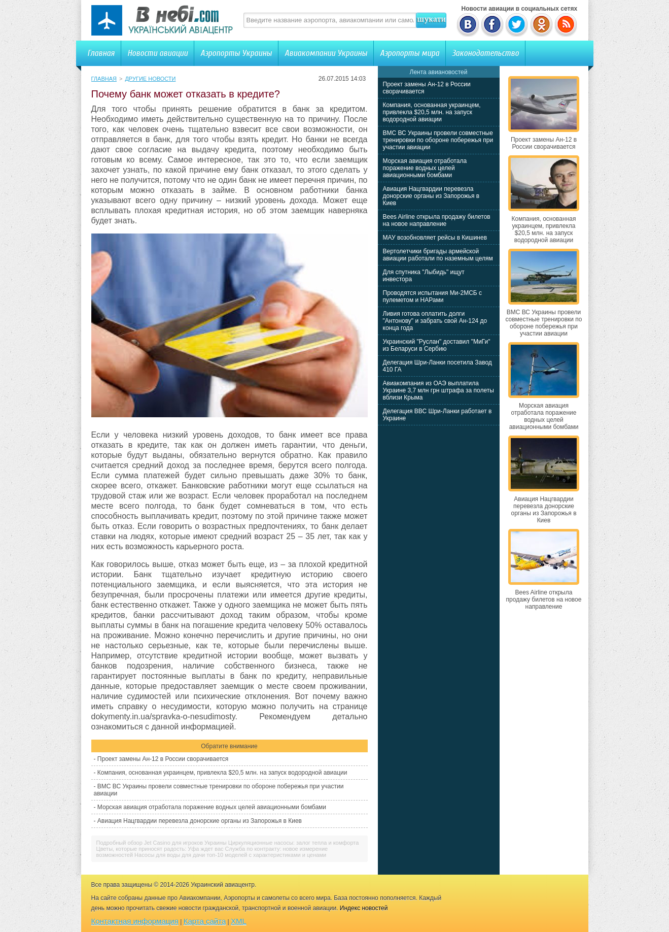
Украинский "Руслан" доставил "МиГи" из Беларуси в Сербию (436, 345)
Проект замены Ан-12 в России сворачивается (162, 758)
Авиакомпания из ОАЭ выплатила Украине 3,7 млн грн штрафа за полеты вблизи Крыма (438, 390)
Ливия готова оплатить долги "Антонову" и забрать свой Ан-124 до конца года (435, 320)
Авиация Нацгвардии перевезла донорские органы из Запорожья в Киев (199, 820)
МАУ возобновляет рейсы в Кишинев (435, 237)
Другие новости (150, 79)
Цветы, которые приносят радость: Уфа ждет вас (160, 849)
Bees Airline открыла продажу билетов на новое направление (436, 220)
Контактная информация (135, 921)
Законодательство (485, 53)
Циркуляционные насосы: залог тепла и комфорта (293, 843)
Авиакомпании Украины (326, 53)
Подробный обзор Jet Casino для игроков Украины (161, 843)
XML (239, 921)
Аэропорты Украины (236, 53)
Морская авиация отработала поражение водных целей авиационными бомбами (211, 807)
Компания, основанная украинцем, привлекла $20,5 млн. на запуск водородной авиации (222, 772)
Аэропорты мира (409, 53)
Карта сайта (205, 921)
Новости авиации (157, 53)
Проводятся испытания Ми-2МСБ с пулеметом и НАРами (432, 296)
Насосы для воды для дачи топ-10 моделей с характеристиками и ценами (230, 855)
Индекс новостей (364, 908)
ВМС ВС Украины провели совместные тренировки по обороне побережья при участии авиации (438, 140)
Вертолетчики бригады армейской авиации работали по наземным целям (438, 255)
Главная (101, 53)
